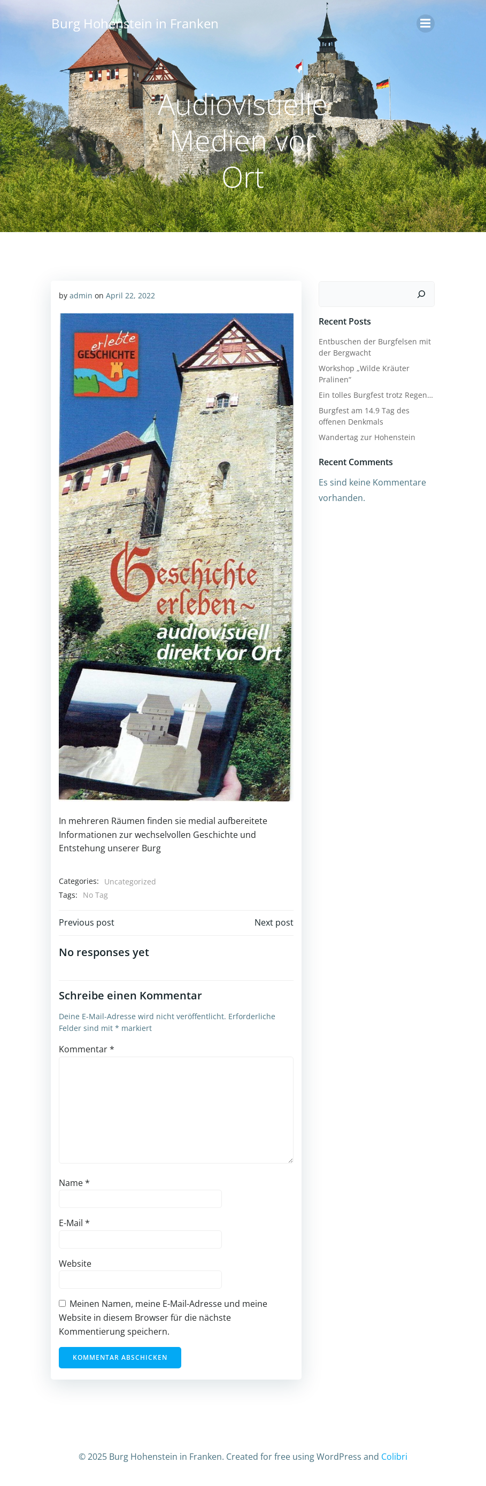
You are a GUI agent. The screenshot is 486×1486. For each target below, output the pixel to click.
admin (81, 295)
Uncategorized (130, 883)
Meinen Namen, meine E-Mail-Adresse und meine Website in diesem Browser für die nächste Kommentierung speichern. (163, 1318)
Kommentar (86, 1051)
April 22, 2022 (130, 295)
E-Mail (74, 1224)
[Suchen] (422, 293)
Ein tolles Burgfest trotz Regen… (375, 394)
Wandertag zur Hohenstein (366, 436)
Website (75, 1265)
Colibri (394, 1457)
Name (74, 1184)
